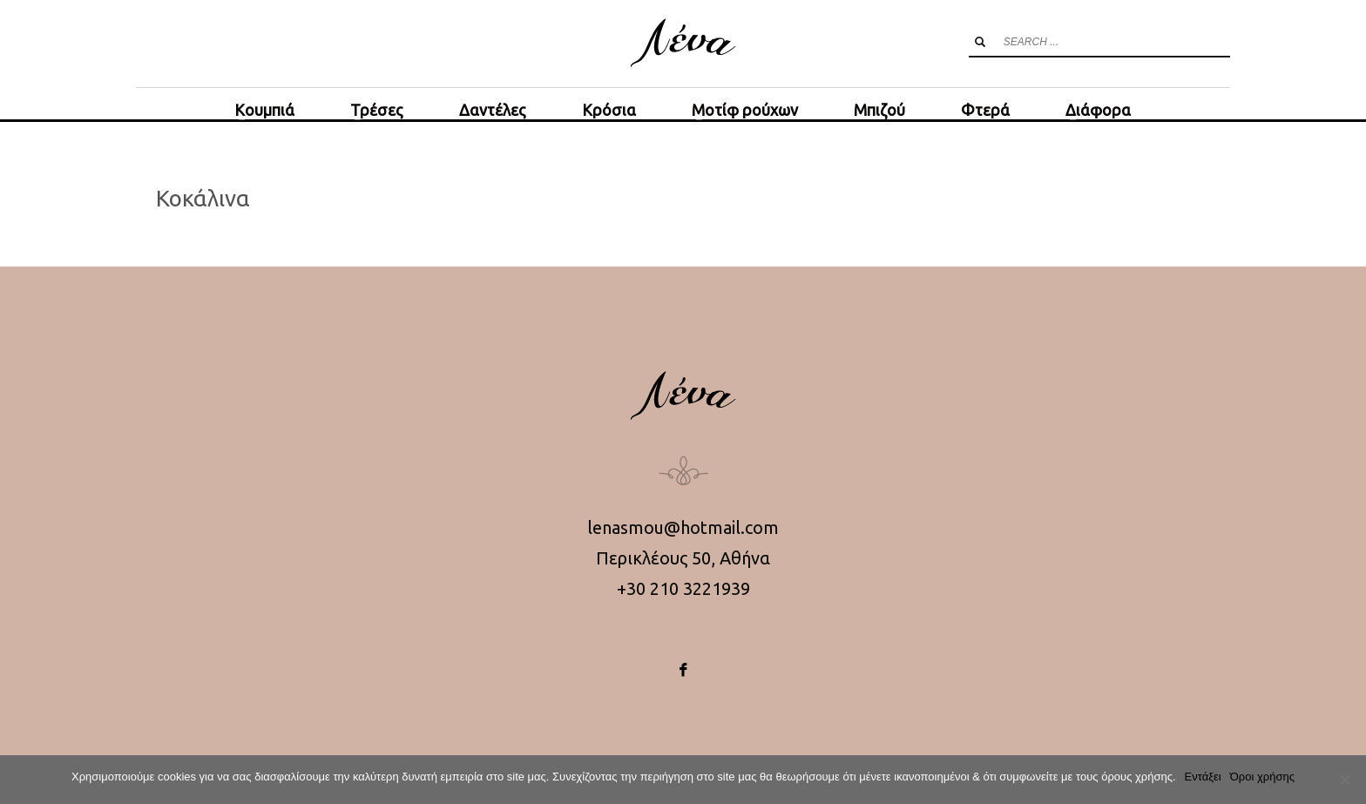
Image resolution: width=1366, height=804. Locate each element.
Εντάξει (1203, 776)
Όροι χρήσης (1262, 776)
